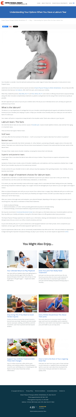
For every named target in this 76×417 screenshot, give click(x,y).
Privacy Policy (29, 391)
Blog (31, 20)
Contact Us (62, 391)
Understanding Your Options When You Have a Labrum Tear (48, 20)
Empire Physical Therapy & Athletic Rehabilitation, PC (14, 20)
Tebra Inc (22, 391)
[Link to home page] (16, 3)
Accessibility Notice (52, 391)
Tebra (44, 411)
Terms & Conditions (40, 391)
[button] (73, 3)
